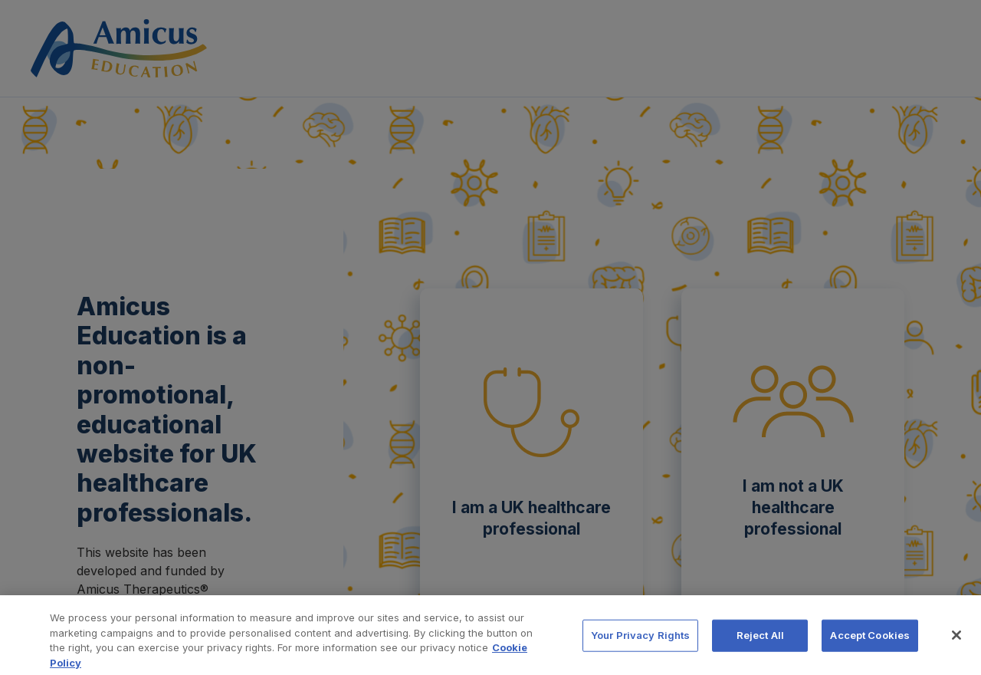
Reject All (760, 643)
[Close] (956, 643)
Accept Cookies (870, 643)
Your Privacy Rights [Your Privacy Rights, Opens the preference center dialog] (640, 643)
